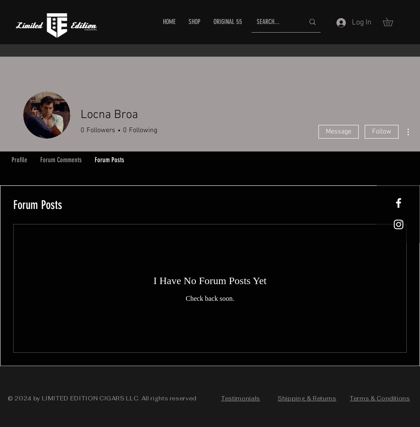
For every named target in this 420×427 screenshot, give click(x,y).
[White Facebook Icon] (398, 203)
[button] (392, 22)
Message (338, 131)
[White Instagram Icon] (398, 224)
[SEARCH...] (274, 22)
